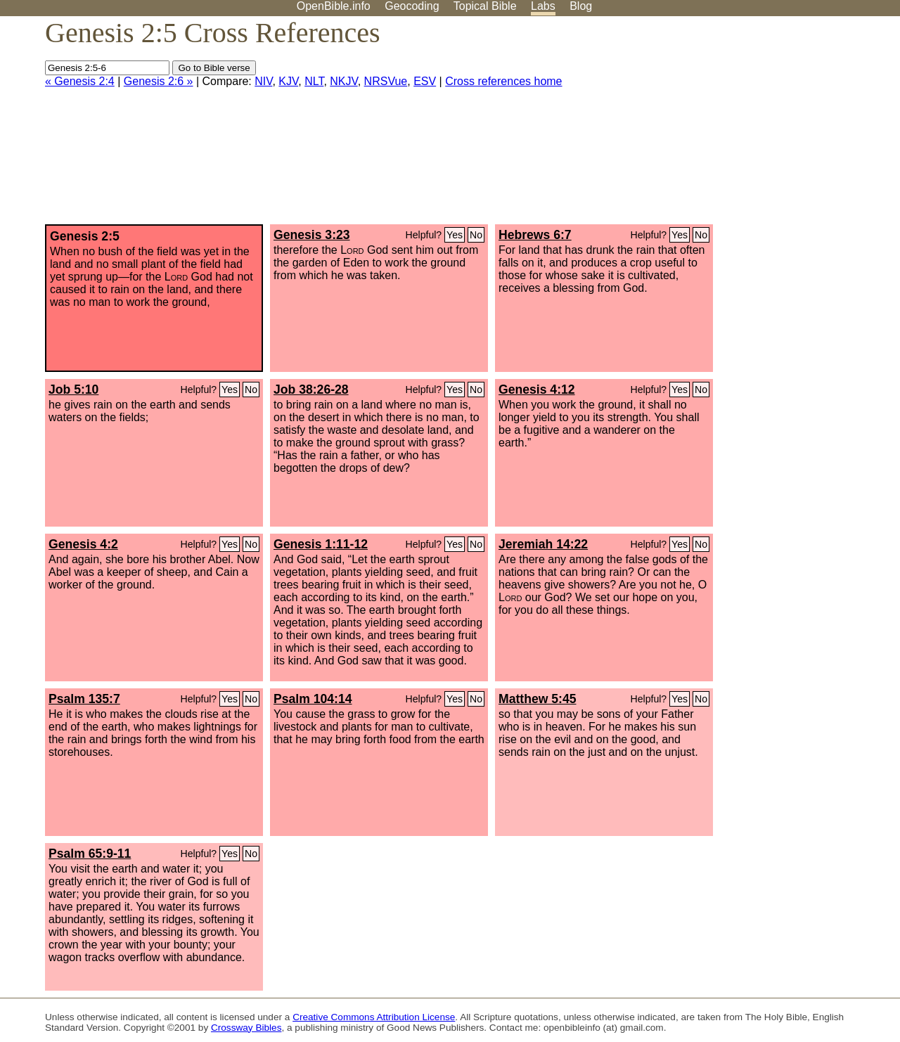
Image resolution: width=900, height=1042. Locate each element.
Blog (581, 6)
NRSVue (386, 81)
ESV (424, 81)
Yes (454, 234)
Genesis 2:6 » (158, 81)
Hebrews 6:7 (535, 235)
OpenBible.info (334, 6)
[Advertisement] (758, 125)
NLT (313, 81)
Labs (543, 6)
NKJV (343, 81)
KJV (288, 81)
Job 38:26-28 (311, 389)
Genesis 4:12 (537, 389)
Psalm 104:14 (313, 699)
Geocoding (412, 6)
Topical (485, 6)
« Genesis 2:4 (80, 81)
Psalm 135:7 (84, 699)
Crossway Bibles (246, 1027)
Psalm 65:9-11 (90, 854)
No (476, 234)
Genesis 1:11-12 (321, 544)
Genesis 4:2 (83, 544)
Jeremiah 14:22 (543, 544)
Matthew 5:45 (537, 699)
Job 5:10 (73, 389)
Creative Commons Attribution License (373, 1017)
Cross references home (503, 81)
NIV (263, 81)
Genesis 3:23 (312, 235)
